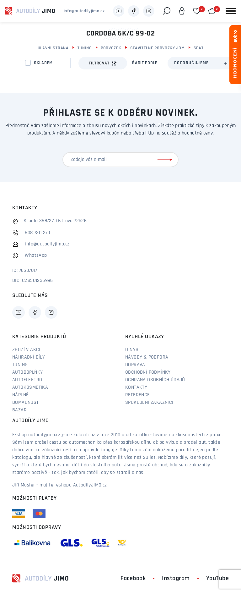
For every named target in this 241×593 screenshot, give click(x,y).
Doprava (135, 364)
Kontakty (136, 387)
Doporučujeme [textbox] (191, 63)
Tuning (85, 48)
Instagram (176, 578)
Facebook (133, 578)
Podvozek (111, 48)
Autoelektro (27, 379)
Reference (137, 395)
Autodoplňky (27, 372)
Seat (199, 48)
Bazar (19, 410)
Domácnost (25, 402)
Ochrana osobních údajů (155, 379)
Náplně (20, 395)
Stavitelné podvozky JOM (157, 48)
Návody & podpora (146, 357)
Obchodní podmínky (148, 372)
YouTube (217, 578)
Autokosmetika (30, 387)
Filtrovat (103, 63)
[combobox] (200, 63)
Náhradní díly (28, 357)
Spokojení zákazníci (149, 402)
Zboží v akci (26, 349)
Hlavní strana (53, 48)
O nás (131, 349)
